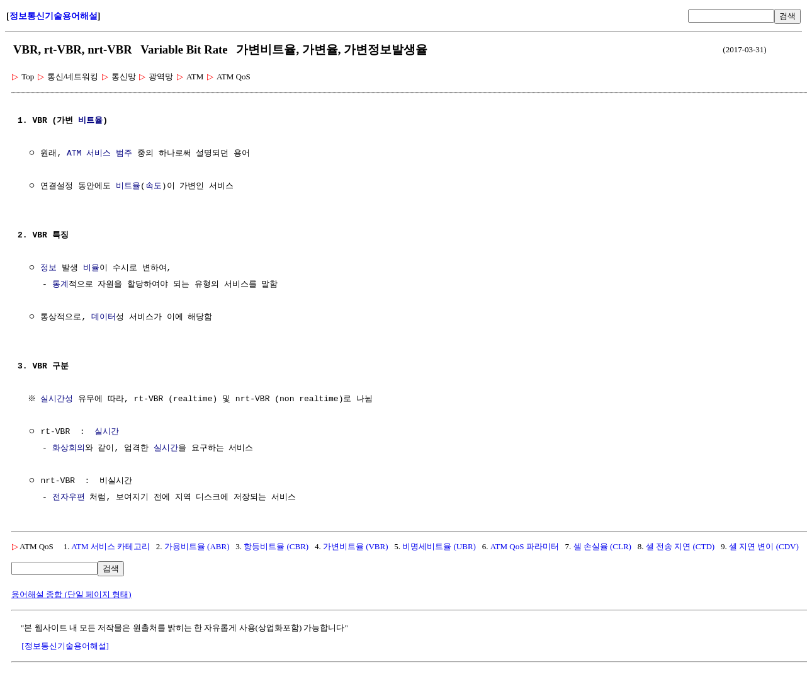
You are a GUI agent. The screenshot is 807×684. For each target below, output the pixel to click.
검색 (787, 16)
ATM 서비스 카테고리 (110, 546)
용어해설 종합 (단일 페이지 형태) (71, 594)
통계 (60, 284)
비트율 (90, 121)
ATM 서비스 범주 (99, 153)
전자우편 (68, 497)
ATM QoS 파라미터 (524, 546)
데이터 (103, 317)
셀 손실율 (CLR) (602, 546)
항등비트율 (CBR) (276, 546)
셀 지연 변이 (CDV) (764, 546)
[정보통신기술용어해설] (65, 646)
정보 (48, 268)
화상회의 (68, 448)
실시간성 (58, 399)
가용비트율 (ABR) (197, 546)
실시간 (106, 432)
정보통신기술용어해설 (53, 16)
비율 (91, 268)
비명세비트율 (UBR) (439, 546)
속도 (153, 186)
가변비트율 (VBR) (355, 546)
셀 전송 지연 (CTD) (680, 546)
